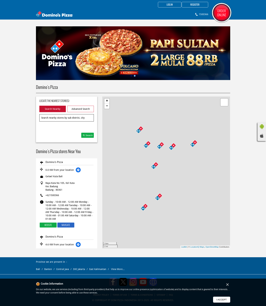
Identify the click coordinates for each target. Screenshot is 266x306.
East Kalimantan (97, 269)
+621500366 (52, 195)
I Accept (221, 299)
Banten (48, 269)
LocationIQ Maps (197, 247)
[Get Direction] (78, 170)
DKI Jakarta (79, 269)
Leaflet (184, 247)
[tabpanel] (133, 53)
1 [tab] (131, 76)
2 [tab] (135, 76)
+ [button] (107, 101)
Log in (170, 4)
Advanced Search (81, 109)
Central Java (62, 269)
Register (195, 4)
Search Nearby (52, 109)
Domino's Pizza (54, 162)
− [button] (107, 106)
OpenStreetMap (212, 247)
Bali (38, 269)
